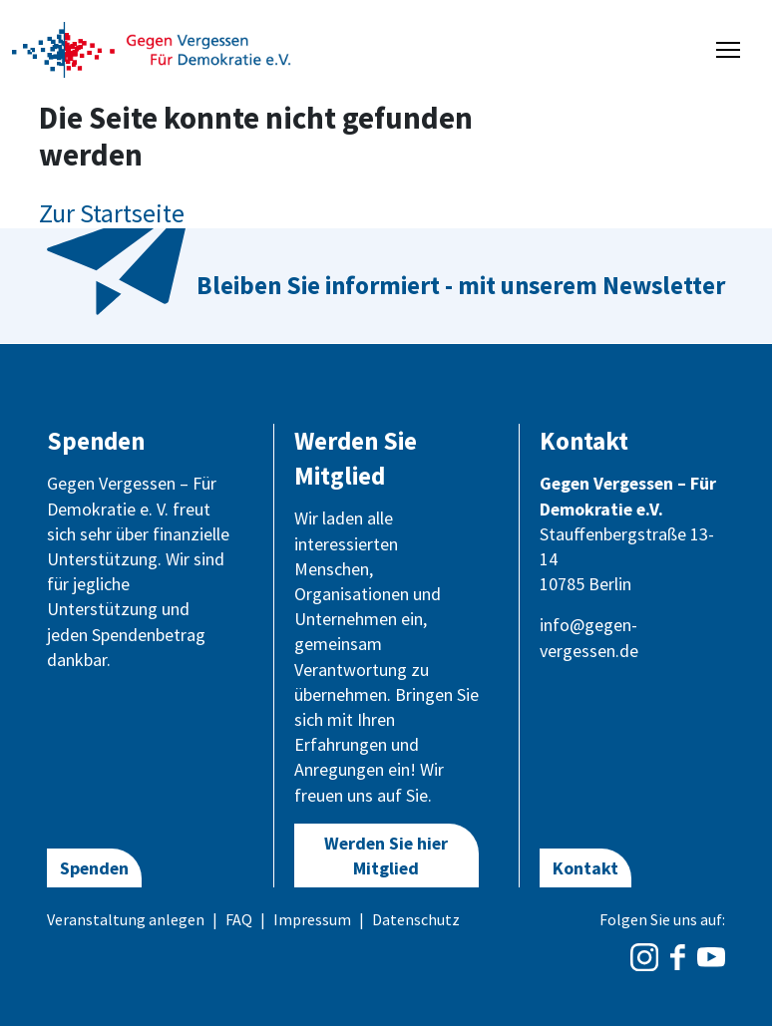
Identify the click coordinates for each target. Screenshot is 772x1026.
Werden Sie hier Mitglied (386, 855)
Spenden (94, 867)
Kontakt (585, 867)
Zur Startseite (112, 212)
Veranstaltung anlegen (125, 919)
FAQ (238, 919)
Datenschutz (416, 919)
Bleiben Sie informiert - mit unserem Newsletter (460, 285)
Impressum (312, 919)
